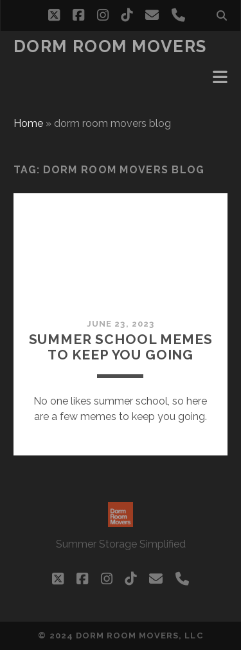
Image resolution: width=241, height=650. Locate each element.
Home (28, 123)
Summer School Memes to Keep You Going (121, 347)
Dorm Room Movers (110, 46)
